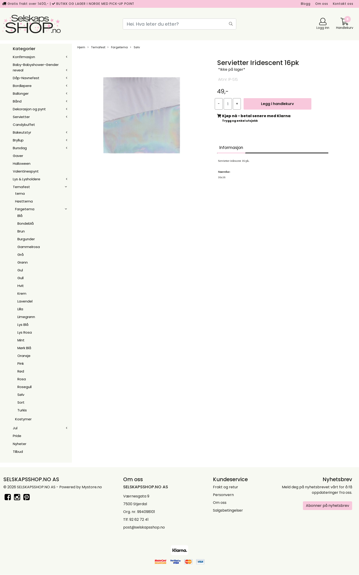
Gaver (18, 155)
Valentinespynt (26, 171)
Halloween (21, 163)
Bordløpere (22, 85)
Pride (17, 435)
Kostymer (23, 419)
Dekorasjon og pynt (29, 109)
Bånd (17, 101)
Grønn (22, 262)
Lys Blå (22, 324)
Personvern (223, 494)
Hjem (81, 47)
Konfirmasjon (24, 56)
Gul (20, 270)
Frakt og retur (225, 487)
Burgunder (26, 239)
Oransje (23, 355)
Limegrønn (26, 316)
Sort (20, 402)
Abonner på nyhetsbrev (327, 505)
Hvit (20, 285)
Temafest (21, 186)
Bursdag (20, 148)
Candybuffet (24, 124)
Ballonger (21, 93)
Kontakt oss (343, 4)
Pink (20, 363)
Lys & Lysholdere (26, 179)
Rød (20, 371)
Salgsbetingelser (228, 510)
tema (20, 193)
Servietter (21, 116)
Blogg (305, 4)
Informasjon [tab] (231, 147)
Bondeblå (25, 223)
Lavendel (25, 301)
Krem (21, 293)
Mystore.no (92, 487)
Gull (20, 277)
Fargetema (24, 209)
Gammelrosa (28, 246)
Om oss (321, 4)
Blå (19, 215)
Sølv (20, 394)
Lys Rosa (24, 332)
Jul (15, 428)
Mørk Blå (24, 348)
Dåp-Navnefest (26, 78)
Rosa (21, 379)
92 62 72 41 (139, 519)
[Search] (179, 24)
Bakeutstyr (22, 132)
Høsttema (24, 201)
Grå (20, 254)
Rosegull (24, 386)
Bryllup (18, 140)
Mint (20, 340)
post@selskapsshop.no (144, 527)
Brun (21, 231)
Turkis (22, 410)
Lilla (20, 309)
